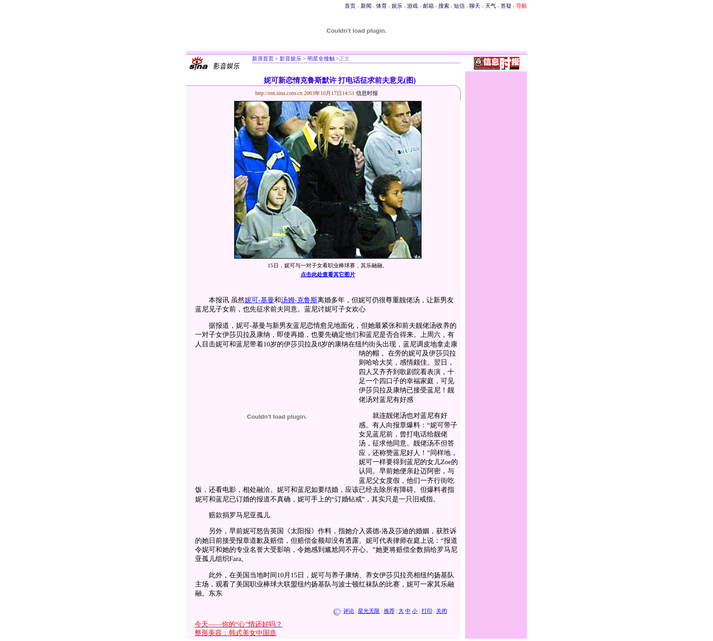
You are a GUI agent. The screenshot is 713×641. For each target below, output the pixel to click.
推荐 (389, 611)
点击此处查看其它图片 (328, 274)
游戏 (412, 6)
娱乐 (397, 6)
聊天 (474, 6)
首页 (350, 6)
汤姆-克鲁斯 (299, 300)
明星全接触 (320, 58)
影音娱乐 (290, 58)
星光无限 (369, 611)
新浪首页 (263, 58)
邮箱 (428, 6)
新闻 (366, 6)
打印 (427, 611)
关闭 (441, 611)
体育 (381, 6)
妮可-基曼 (259, 300)
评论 (348, 611)
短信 (459, 6)
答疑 (506, 6)
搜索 (443, 6)
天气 (490, 6)
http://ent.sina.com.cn (280, 93)
